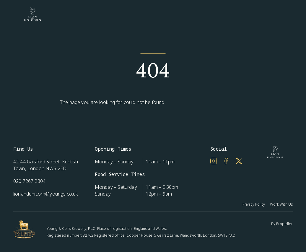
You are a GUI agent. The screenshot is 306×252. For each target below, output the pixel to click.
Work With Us (281, 204)
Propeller (284, 223)
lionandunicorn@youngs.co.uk (45, 194)
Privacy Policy (253, 204)
